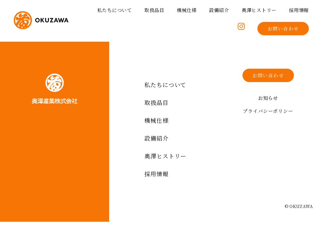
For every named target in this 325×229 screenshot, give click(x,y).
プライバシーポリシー (268, 111)
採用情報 (299, 8)
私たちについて (114, 8)
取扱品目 (154, 8)
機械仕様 (187, 8)
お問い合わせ (283, 27)
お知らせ (268, 97)
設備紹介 (219, 8)
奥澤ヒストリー (259, 8)
